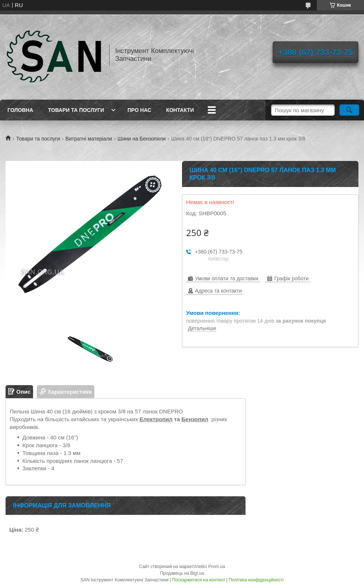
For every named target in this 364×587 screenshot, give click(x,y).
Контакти (180, 110)
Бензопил (195, 419)
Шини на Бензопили (141, 139)
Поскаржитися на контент (198, 580)
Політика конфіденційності (256, 580)
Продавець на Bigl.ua (182, 573)
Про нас (139, 110)
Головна (20, 110)
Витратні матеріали (88, 139)
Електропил (156, 419)
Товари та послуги (76, 110)
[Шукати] (349, 110)
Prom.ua (216, 566)
